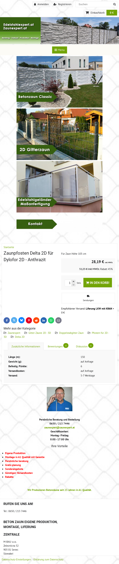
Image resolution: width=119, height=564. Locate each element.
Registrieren (62, 4)
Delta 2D (20, 336)
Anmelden (41, 4)
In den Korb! (97, 282)
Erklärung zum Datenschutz (48, 559)
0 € (112, 12)
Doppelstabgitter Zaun (71, 332)
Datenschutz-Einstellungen (16, 559)
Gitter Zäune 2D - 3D (40, 332)
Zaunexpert (14, 332)
